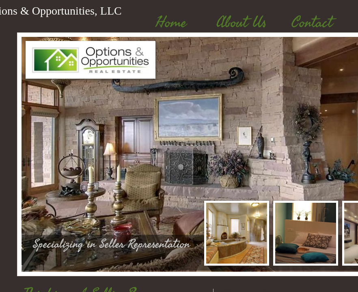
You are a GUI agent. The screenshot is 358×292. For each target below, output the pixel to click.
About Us (241, 22)
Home (170, 22)
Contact (311, 22)
